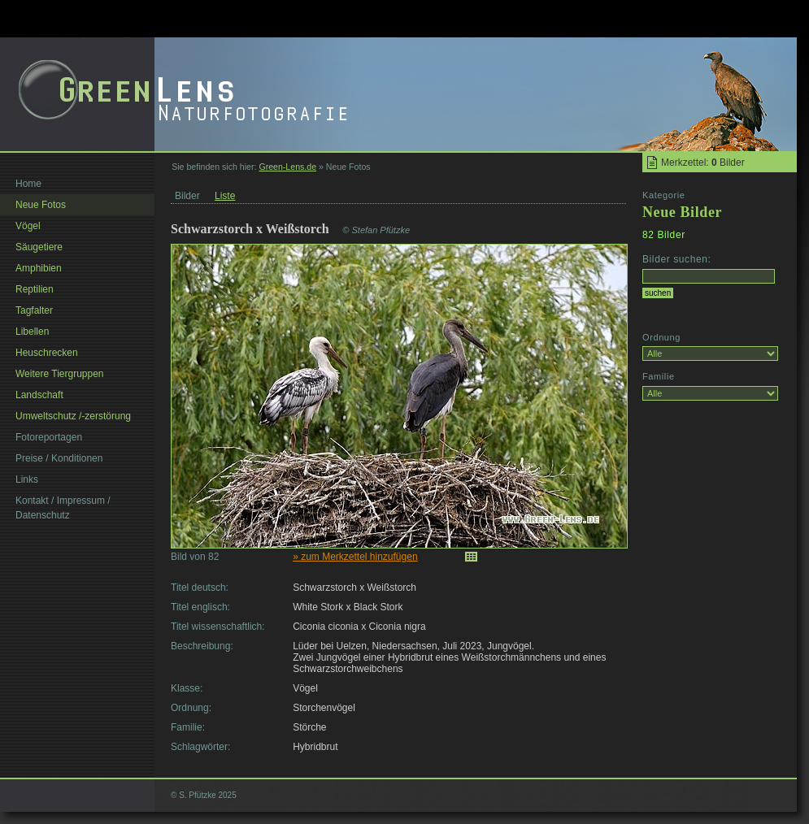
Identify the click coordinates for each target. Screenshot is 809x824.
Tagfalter (34, 310)
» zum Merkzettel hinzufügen (355, 556)
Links (26, 479)
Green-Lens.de (287, 166)
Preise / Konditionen (58, 458)
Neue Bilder (682, 212)
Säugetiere (39, 247)
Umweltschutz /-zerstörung (73, 416)
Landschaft (39, 395)
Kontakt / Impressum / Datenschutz (63, 508)
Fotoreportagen (48, 437)
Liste (225, 196)
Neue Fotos (40, 204)
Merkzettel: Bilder (703, 162)
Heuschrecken (46, 352)
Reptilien (34, 289)
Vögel (28, 226)
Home (28, 183)
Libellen (32, 331)
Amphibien (38, 268)
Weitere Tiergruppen (59, 373)
